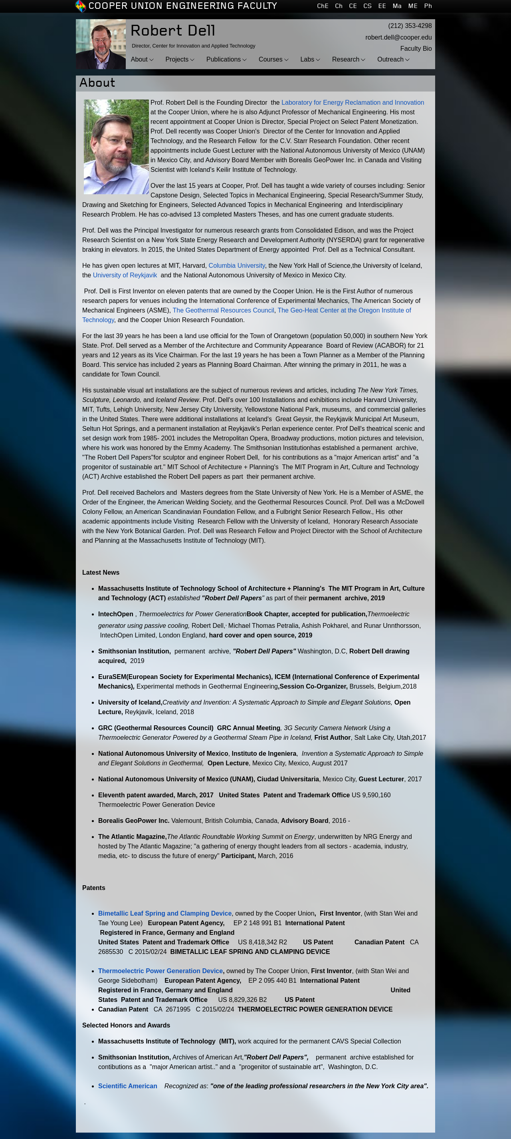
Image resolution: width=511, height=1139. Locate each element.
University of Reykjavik (125, 275)
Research (345, 59)
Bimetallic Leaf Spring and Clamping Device (165, 913)
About (139, 59)
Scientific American (127, 1086)
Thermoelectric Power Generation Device (160, 971)
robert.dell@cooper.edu (398, 37)
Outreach (390, 59)
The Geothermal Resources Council (223, 310)
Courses (271, 59)
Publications (223, 59)
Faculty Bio (416, 48)
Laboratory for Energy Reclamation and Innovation (352, 102)
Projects (176, 59)
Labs (307, 59)
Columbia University (237, 265)
